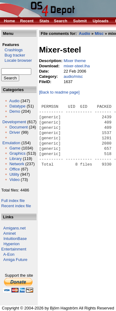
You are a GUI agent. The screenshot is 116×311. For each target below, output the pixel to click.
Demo (14, 111)
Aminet (9, 233)
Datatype (17, 106)
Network (16, 164)
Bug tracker (13, 55)
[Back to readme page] (59, 92)
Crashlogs (12, 50)
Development (14, 122)
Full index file (13, 200)
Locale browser (16, 60)
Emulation (11, 143)
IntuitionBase (15, 238)
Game (14, 148)
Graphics (17, 153)
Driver (14, 132)
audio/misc (73, 76)
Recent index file (16, 206)
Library (15, 158)
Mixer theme (75, 60)
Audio (14, 101)
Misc (99, 33)
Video (14, 179)
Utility (14, 174)
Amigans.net (14, 228)
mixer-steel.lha (77, 66)
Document (18, 127)
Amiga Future (15, 259)
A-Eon (9, 254)
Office (14, 169)
